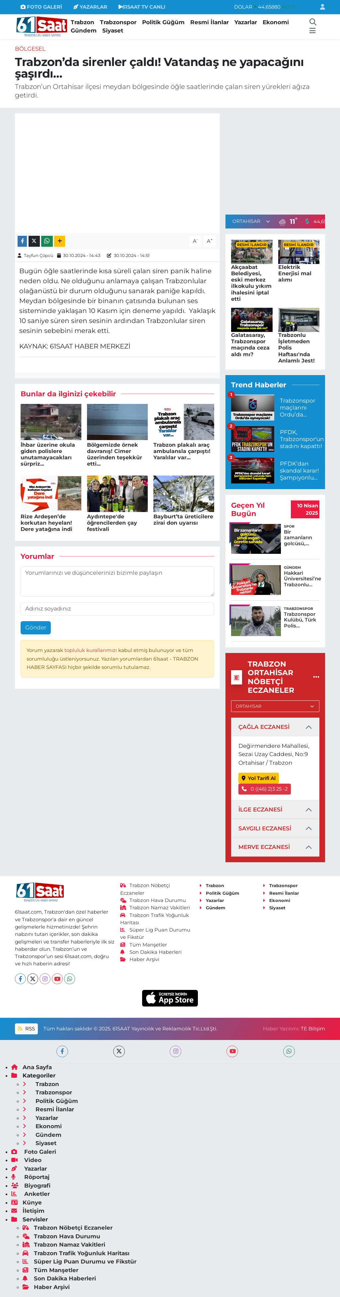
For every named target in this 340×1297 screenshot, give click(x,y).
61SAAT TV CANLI (142, 7)
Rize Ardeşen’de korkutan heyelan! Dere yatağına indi (46, 522)
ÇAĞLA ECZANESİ (264, 727)
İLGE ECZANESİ (260, 809)
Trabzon (82, 22)
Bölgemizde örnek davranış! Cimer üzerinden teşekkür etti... (114, 454)
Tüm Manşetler (143, 945)
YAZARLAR (90, 7)
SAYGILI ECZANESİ (264, 828)
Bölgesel (30, 48)
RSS (26, 1029)
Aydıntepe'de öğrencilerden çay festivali (112, 522)
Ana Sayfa (31, 1067)
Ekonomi (276, 22)
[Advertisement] (281, 159)
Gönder (35, 627)
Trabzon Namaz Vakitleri (155, 908)
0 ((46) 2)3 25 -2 (265, 789)
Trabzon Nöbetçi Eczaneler (68, 1227)
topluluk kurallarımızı (91, 650)
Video (26, 1160)
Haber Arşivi (140, 959)
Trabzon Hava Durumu (153, 900)
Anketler (30, 1194)
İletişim (27, 1210)
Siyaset (112, 30)
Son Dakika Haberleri (151, 952)
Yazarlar (245, 22)
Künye (26, 1202)
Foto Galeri (33, 1151)
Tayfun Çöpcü (38, 255)
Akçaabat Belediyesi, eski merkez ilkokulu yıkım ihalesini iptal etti (251, 283)
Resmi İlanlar (209, 22)
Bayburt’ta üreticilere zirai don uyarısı (183, 519)
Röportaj (30, 1177)
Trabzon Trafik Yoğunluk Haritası (76, 1253)
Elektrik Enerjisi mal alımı (294, 273)
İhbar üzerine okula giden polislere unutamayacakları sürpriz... (48, 454)
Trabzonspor (118, 22)
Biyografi (30, 1185)
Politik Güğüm (163, 22)
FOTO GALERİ (41, 7)
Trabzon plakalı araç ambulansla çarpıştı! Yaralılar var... (182, 451)
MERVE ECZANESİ (264, 847)
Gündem (84, 30)
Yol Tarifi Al (259, 778)
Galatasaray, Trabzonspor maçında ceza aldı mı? (250, 344)
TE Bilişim (313, 1029)
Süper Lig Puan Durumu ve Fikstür (79, 1261)
